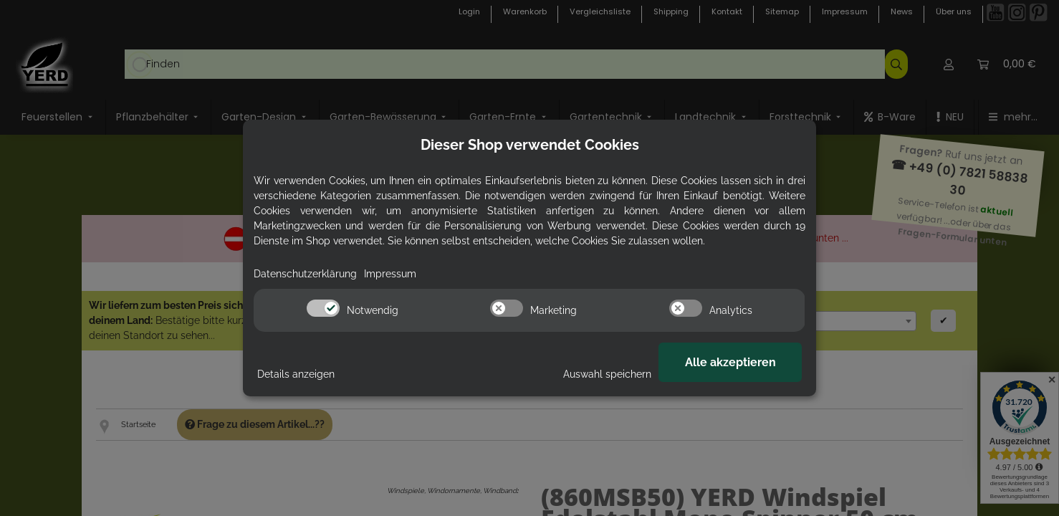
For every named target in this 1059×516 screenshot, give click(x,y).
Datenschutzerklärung (305, 274)
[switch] (323, 308)
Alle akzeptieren (730, 362)
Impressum (390, 274)
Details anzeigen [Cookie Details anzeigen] (296, 374)
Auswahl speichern (607, 374)
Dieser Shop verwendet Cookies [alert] (530, 144)
